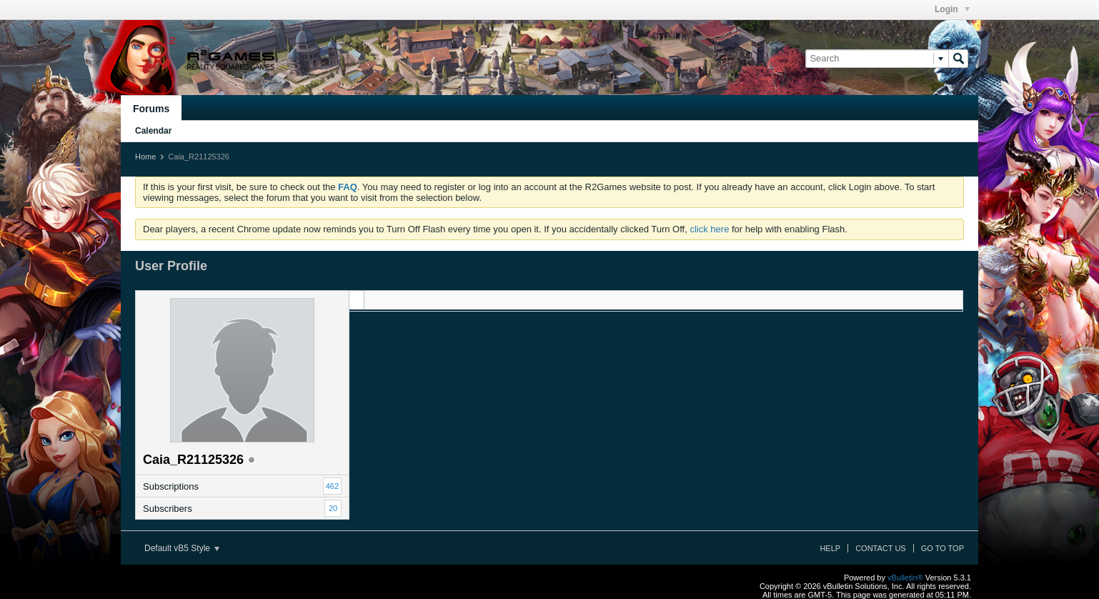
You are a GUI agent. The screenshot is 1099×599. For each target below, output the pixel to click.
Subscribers (167, 508)
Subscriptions (171, 486)
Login (952, 9)
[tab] (356, 300)
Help (830, 548)
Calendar (153, 131)
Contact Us (880, 548)
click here (709, 229)
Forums (151, 108)
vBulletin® (905, 577)
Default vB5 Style (181, 548)
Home (145, 156)
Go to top (942, 548)
